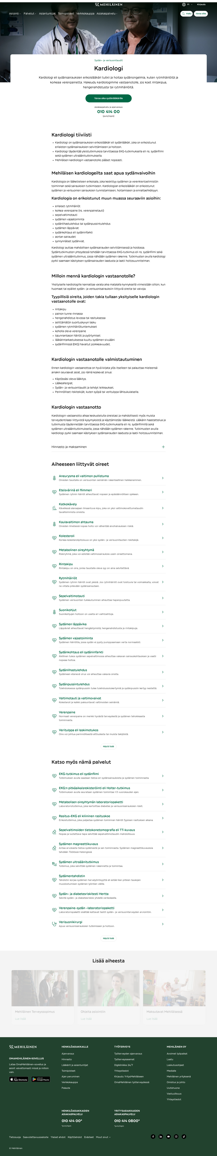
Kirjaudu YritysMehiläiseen (129, 1076)
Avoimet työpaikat (177, 1054)
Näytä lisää (108, 747)
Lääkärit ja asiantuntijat (75, 1065)
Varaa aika (201, 14)
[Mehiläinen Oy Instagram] (176, 1137)
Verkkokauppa (70, 1082)
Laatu (170, 1059)
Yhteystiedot (121, 1071)
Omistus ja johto (176, 1082)
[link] (108, 4)
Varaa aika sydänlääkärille (108, 98)
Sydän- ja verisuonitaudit (108, 60)
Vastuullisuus (174, 1094)
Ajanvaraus (68, 1054)
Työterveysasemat (124, 1059)
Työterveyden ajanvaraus (128, 1054)
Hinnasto (67, 1059)
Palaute (66, 1088)
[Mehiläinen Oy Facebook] (153, 1137)
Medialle (171, 1071)
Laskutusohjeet (175, 1065)
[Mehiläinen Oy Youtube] (168, 1137)
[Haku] (186, 14)
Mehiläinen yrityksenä (179, 1076)
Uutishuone (173, 1088)
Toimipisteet (68, 1071)
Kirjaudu (201, 5)
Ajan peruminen (70, 1076)
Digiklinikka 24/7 (123, 1065)
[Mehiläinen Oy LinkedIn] (161, 1137)
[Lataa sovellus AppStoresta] (18, 1079)
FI (187, 4)
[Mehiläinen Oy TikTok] (184, 1137)
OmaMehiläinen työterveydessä (131, 1082)
